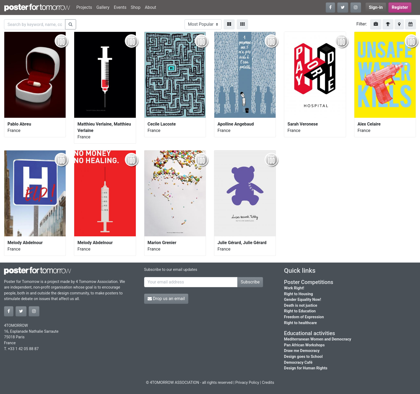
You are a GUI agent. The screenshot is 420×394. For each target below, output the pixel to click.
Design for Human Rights (305, 368)
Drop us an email (166, 298)
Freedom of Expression (304, 317)
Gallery (103, 7)
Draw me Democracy (302, 350)
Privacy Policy (247, 382)
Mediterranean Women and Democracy (317, 339)
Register (400, 7)
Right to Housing (298, 294)
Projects (84, 7)
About (150, 7)
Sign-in (376, 7)
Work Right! (294, 288)
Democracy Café (298, 362)
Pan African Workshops (304, 345)
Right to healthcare (300, 323)
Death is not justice (300, 305)
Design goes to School (303, 356)
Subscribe (250, 282)
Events (120, 7)
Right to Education (300, 311)
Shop (135, 7)
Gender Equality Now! (302, 299)
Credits (268, 382)
